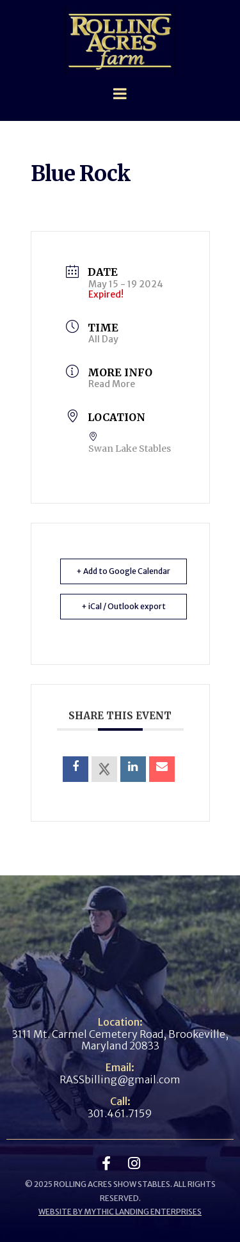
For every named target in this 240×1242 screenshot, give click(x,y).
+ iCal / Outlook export (123, 606)
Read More (111, 384)
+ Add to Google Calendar (123, 571)
